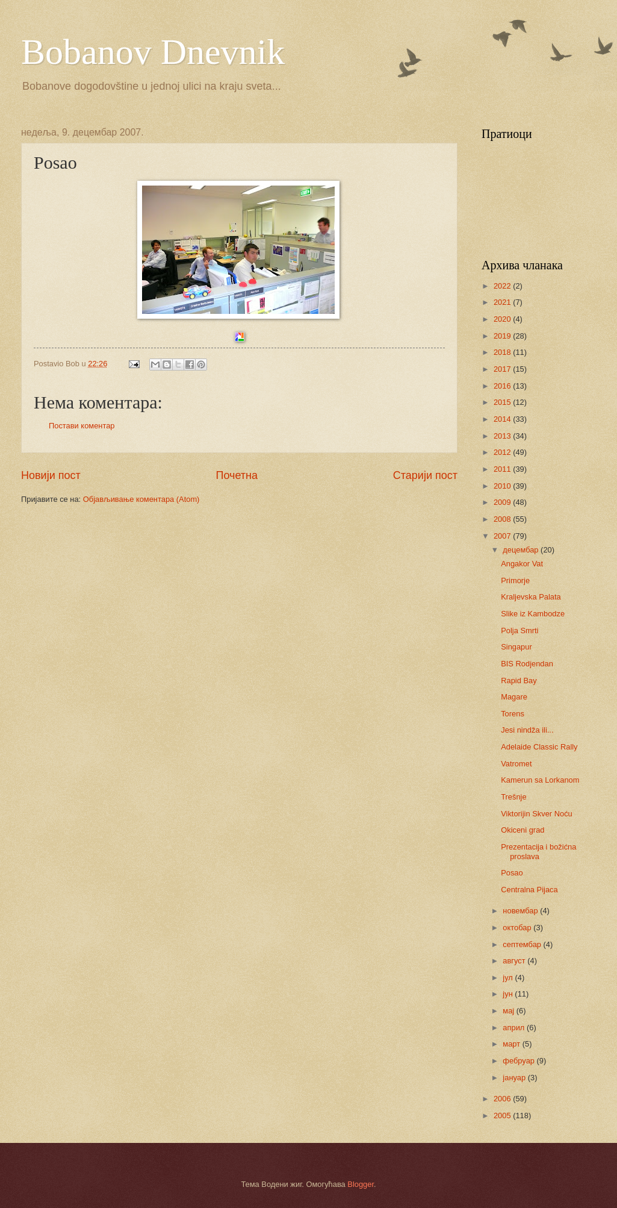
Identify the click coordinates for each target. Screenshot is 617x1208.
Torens (512, 713)
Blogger (360, 1184)
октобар (518, 927)
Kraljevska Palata (530, 596)
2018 (503, 352)
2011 (503, 469)
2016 (503, 385)
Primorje (515, 580)
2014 (503, 419)
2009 (503, 502)
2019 (503, 335)
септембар (523, 944)
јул (509, 977)
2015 (503, 402)
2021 (503, 302)
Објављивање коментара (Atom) (141, 499)
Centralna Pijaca (529, 889)
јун (509, 993)
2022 (503, 285)
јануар (515, 1077)
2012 (503, 452)
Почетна (236, 475)
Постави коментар (82, 425)
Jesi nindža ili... (527, 729)
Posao (512, 872)
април (515, 1027)
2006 (503, 1098)
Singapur (516, 646)
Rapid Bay (518, 680)
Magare (514, 696)
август (515, 960)
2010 (503, 485)
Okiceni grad (522, 829)
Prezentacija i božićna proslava (538, 851)
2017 (503, 369)
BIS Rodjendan (527, 663)
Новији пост (51, 475)
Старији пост (425, 475)
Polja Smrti (519, 630)
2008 (503, 519)
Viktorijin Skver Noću (536, 813)
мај (509, 1010)
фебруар (519, 1060)
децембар (522, 549)
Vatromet (516, 763)
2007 (503, 535)
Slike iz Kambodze (533, 613)
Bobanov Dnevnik (153, 52)
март (512, 1043)
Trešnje (513, 796)
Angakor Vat (522, 563)
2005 (503, 1115)
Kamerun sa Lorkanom (540, 779)
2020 (503, 319)
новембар (521, 910)
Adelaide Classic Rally (539, 746)
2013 (503, 435)
